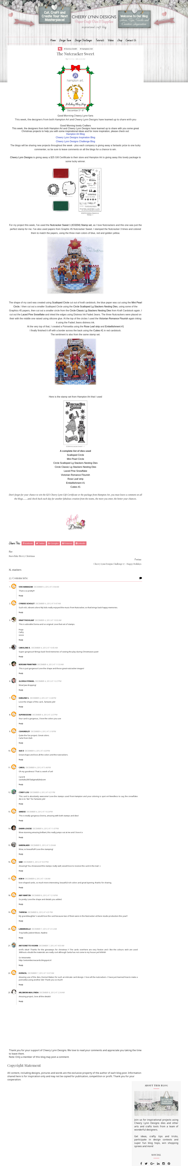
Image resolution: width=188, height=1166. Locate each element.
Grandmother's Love (146, 628)
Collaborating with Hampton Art (153, 554)
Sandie (29, 839)
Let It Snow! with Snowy (149, 464)
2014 (137, 412)
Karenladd (31, 872)
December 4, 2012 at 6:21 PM (50, 819)
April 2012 (143, 659)
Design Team (65, 48)
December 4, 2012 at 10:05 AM (52, 675)
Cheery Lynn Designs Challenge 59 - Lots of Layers (155, 471)
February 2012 (145, 667)
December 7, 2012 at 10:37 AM (48, 1008)
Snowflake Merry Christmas (150, 587)
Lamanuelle (32, 961)
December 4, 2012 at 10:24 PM (47, 839)
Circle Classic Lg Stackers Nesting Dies (41, 339)
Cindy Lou (31, 819)
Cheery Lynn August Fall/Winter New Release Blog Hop (159, 314)
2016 (137, 404)
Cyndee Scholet (34, 628)
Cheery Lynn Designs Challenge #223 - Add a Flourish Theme (156, 245)
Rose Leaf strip (83, 355)
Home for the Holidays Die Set (147, 705)
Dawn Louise (32, 856)
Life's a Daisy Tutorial (156, 324)
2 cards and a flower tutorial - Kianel (155, 512)
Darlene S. (31, 725)
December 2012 (146, 423)
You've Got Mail (144, 499)
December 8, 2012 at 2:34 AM (59, 1028)
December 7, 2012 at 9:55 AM (59, 978)
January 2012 (144, 670)
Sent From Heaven (146, 539)
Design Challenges (83, 48)
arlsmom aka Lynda (36, 1028)
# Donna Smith (61, 57)
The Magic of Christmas (148, 567)
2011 (137, 674)
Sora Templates (88, 1161)
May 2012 (142, 655)
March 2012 (144, 663)
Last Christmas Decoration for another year (152, 488)
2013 (137, 415)
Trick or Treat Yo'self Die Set (146, 696)
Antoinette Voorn (36, 978)
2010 (137, 678)
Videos (111, 48)
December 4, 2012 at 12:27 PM (56, 708)
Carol (29, 795)
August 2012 (144, 643)
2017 (137, 400)
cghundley (32, 759)
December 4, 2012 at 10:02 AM (56, 647)
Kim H (29, 906)
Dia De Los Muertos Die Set (145, 699)
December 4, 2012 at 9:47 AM (55, 628)
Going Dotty (151, 337)
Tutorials (100, 48)
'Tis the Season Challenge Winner (153, 482)
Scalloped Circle (67, 327)
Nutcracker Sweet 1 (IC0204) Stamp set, (76, 245)
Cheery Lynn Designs (24, 178)
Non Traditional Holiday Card (151, 494)
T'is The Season (144, 517)
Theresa (30, 942)
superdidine (32, 742)
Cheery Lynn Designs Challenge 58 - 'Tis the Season (155, 533)
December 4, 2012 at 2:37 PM (52, 742)
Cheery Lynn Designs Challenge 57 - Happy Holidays (155, 598)
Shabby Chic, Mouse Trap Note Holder (152, 506)
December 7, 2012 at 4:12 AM (51, 961)
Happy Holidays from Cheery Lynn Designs (154, 453)
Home (53, 48)
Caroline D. (32, 675)
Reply (28, 620)
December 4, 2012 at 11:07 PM (53, 856)
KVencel (30, 1008)
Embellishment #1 (105, 355)
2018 (137, 396)
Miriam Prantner (35, 692)
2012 (137, 419)
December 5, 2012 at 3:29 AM (50, 872)
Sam (28, 889)
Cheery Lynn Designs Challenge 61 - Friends (155, 428)
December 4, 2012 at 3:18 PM (51, 759)
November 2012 (146, 632)
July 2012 (142, 647)
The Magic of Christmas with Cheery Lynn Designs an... (151, 606)
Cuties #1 (90, 359)
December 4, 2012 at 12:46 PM (51, 725)
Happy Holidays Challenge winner (154, 544)
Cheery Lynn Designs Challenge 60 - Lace (155, 440)
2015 (137, 408)
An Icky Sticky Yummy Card (150, 527)
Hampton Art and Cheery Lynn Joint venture (155, 622)
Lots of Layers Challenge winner (153, 447)
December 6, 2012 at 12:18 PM (52, 925)
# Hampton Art (77, 57)
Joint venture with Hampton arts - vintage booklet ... (154, 573)
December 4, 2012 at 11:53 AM (58, 692)
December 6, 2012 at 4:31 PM (47, 942)
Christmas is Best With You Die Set (149, 707)
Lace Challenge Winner (148, 434)
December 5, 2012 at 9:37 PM (43, 889)
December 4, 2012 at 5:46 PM (45, 795)
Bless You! (151, 285)
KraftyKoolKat (34, 647)
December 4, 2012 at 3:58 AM (54, 611)
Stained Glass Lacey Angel (150, 522)
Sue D (29, 778)
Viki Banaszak (33, 611)
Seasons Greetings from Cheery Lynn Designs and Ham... (152, 561)
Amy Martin (32, 925)
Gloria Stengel (34, 708)
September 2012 (147, 639)
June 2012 (142, 651)
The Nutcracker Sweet (147, 592)
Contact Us (131, 48)
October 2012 (145, 635)
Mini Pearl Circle (40, 331)
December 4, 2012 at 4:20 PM (45, 778)
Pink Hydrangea (144, 477)
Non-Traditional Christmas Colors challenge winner (154, 614)
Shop (119, 48)
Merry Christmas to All (148, 459)
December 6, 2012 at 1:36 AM (45, 906)
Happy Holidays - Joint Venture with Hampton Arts (155, 581)
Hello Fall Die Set (139, 702)
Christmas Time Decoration (150, 549)
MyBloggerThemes (110, 1161)
